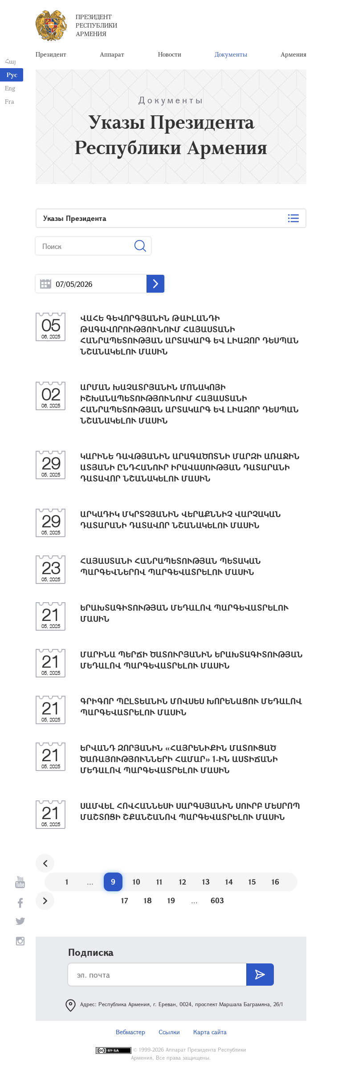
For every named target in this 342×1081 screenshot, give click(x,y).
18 (148, 902)
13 (206, 884)
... (45, 286)
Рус (12, 74)
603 (217, 902)
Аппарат (112, 55)
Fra (9, 101)
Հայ (10, 61)
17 (124, 902)
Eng (9, 88)
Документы (231, 55)
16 (275, 884)
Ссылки (169, 1034)
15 (252, 884)
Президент (51, 55)
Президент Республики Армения (96, 26)
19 (171, 902)
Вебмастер (130, 1034)
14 (229, 884)
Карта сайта (210, 1034)
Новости (169, 55)
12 (182, 884)
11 (159, 884)
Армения (293, 55)
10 (136, 884)
